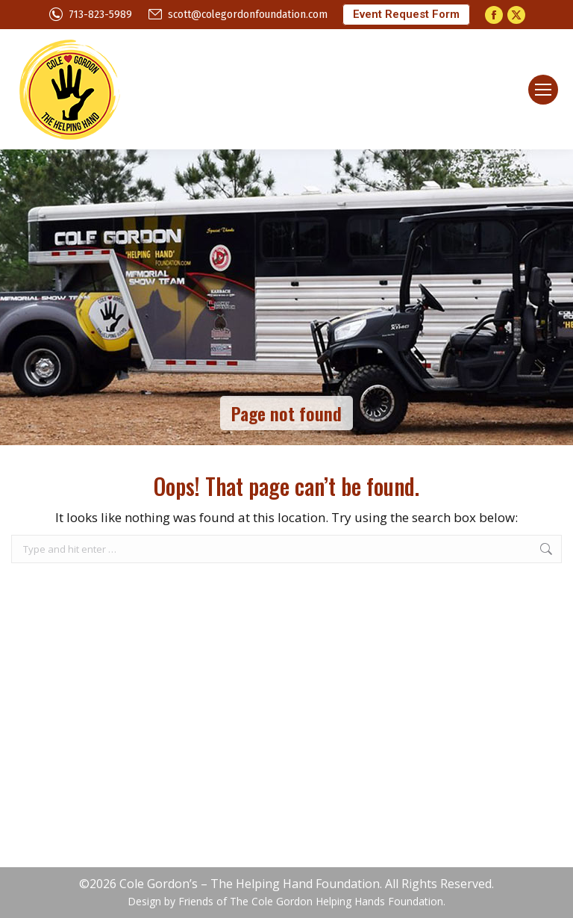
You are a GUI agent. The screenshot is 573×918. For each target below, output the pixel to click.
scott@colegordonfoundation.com (237, 14)
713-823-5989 (90, 14)
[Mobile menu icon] (543, 90)
